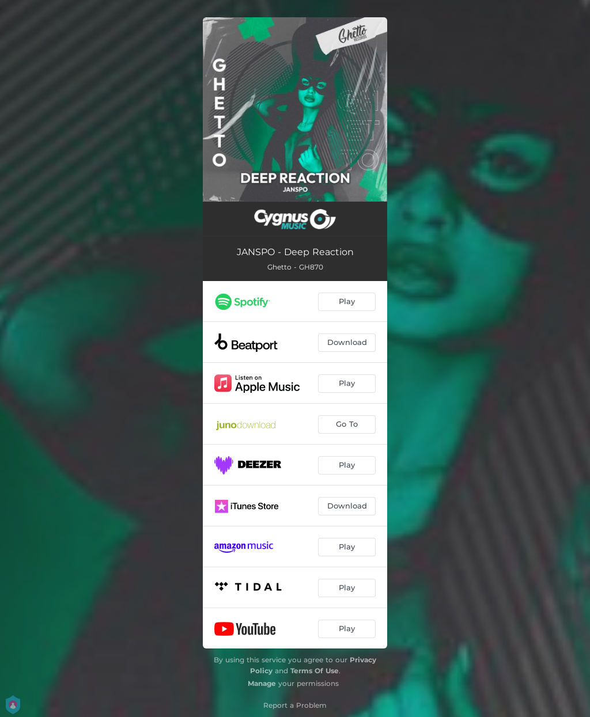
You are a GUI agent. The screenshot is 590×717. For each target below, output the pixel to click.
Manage (262, 683)
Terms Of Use (314, 670)
